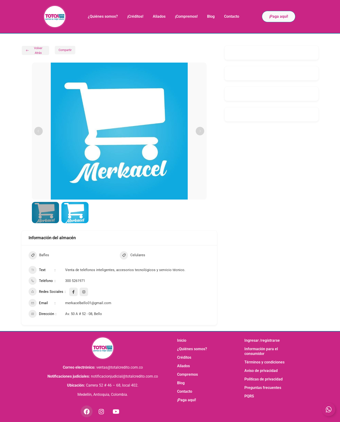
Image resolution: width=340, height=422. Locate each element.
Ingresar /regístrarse (262, 340)
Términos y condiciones (264, 362)
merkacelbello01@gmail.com (88, 303)
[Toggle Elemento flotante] (328, 409)
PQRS (249, 396)
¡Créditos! (135, 16)
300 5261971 (75, 281)
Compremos (187, 374)
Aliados (159, 16)
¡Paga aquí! (186, 400)
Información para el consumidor (261, 351)
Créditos (184, 357)
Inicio (181, 340)
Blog (211, 16)
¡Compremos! (186, 16)
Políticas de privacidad (263, 379)
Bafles (39, 256)
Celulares (132, 256)
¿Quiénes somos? (103, 16)
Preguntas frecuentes (262, 387)
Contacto (231, 16)
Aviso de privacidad (261, 370)
